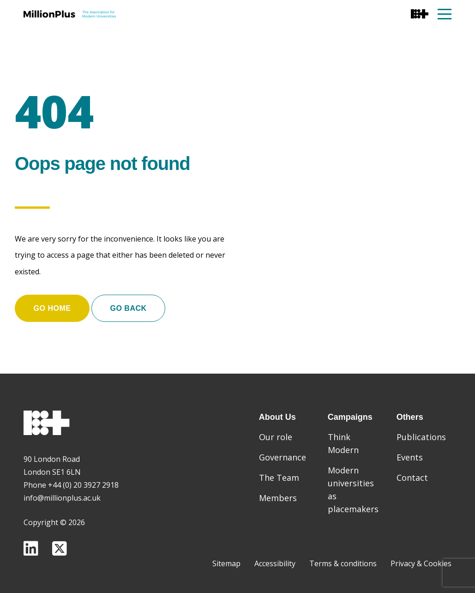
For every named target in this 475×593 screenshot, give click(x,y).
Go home (52, 308)
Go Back (129, 308)
